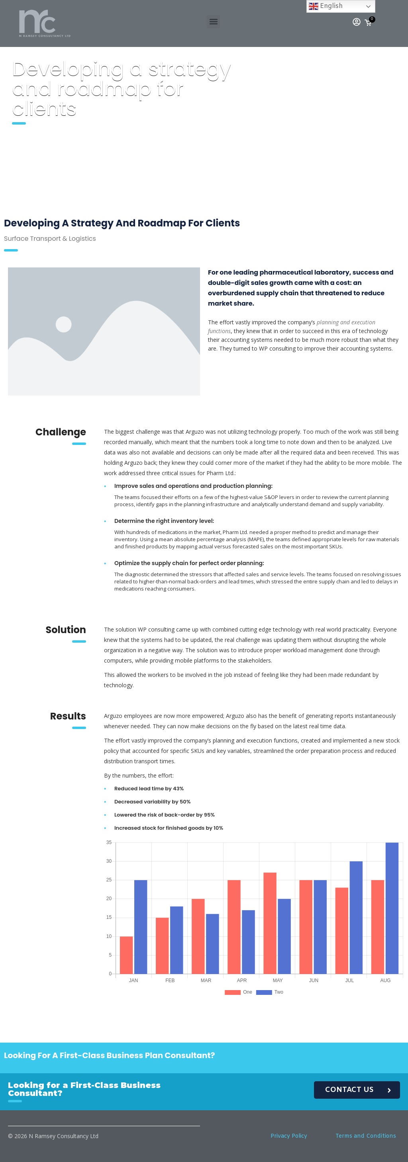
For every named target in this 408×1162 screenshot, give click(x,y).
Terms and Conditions (365, 1136)
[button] (213, 21)
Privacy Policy (289, 1136)
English (326, 6)
